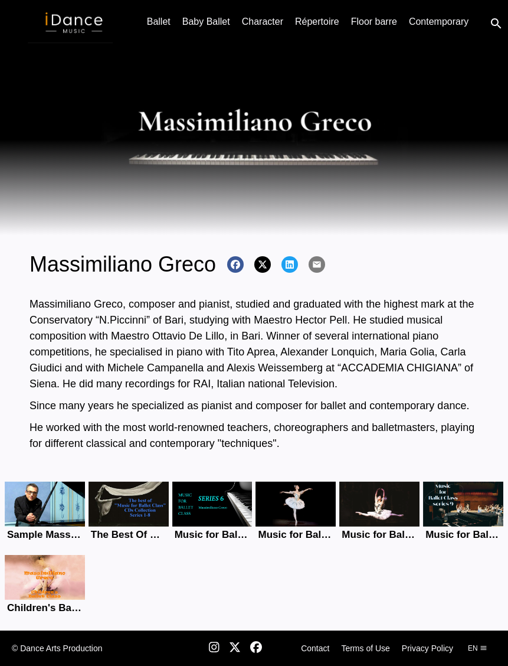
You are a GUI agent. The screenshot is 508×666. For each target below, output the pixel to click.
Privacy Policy (427, 648)
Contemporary (438, 22)
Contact (315, 648)
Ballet (159, 22)
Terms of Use (365, 648)
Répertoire (317, 22)
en (477, 648)
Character (262, 22)
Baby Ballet (206, 22)
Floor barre (374, 22)
